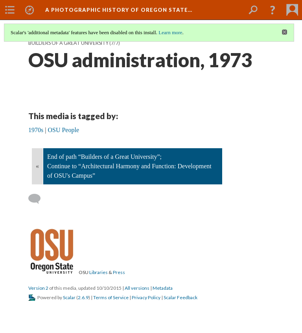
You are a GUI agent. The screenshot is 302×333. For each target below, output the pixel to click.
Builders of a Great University (68, 43)
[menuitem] (10, 10)
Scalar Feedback (180, 297)
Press (119, 272)
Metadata (163, 288)
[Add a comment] (38, 199)
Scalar (69, 297)
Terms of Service (111, 297)
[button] (272, 10)
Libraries (98, 272)
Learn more (170, 32)
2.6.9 (83, 297)
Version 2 (38, 288)
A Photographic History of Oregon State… (118, 10)
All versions (137, 288)
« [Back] (37, 166)
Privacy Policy (146, 297)
